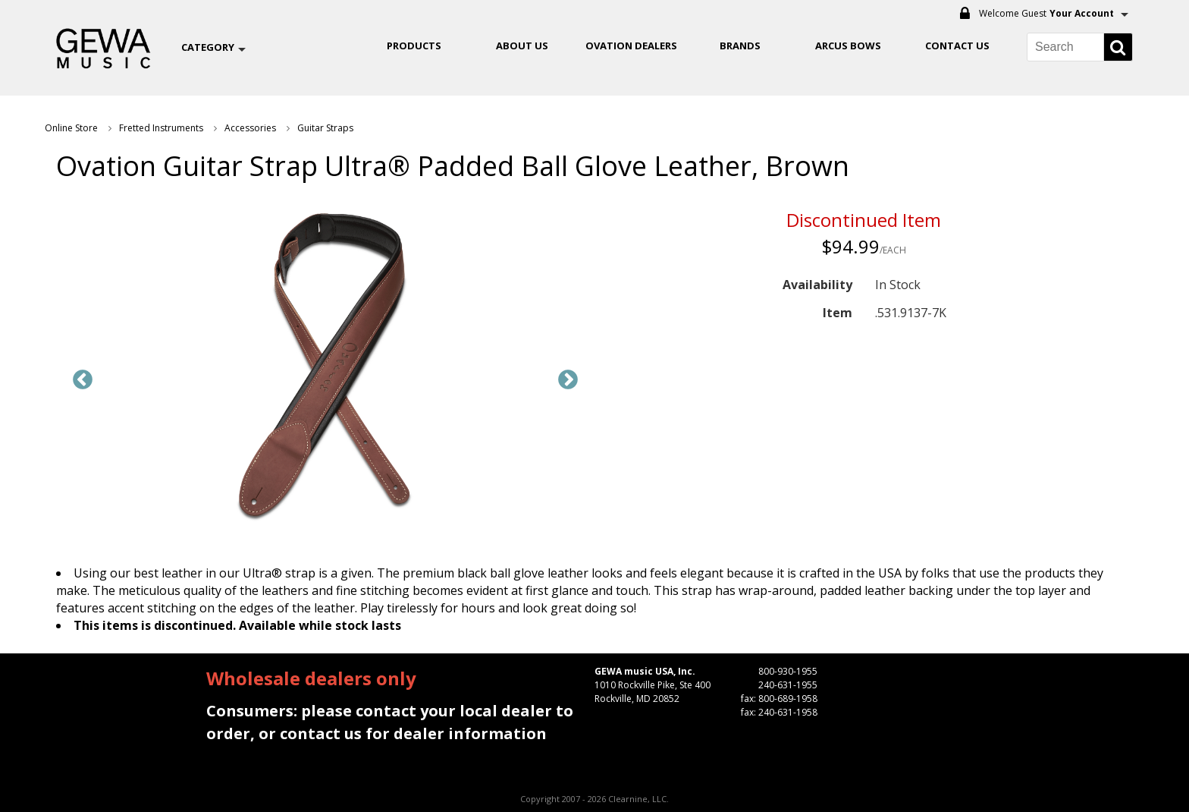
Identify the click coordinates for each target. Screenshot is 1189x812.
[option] (325, 368)
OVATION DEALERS (631, 45)
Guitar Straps (325, 127)
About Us (522, 45)
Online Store (71, 127)
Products (414, 45)
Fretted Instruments (161, 127)
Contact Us (957, 45)
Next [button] (568, 380)
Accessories (250, 127)
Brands (740, 45)
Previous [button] (82, 380)
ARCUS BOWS (848, 45)
